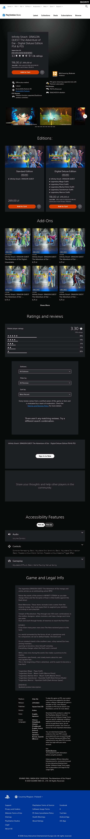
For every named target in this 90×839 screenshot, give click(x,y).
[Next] (85, 114)
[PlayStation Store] (12, 13)
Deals (55, 13)
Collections (45, 13)
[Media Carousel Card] (22, 114)
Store (51, 6)
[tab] (41, 523)
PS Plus (27, 6)
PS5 (16, 6)
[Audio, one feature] (45, 533)
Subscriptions (66, 13)
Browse (78, 13)
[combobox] (45, 369)
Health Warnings (51, 748)
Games (9, 6)
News (45, 6)
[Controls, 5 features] (45, 547)
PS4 (21, 6)
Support (58, 6)
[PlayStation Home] (4, 6)
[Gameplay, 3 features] (45, 560)
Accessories (36, 6)
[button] (23, 89)
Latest (35, 13)
